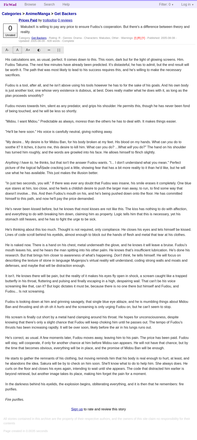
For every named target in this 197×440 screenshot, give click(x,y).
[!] (135, 37)
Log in (186, 4)
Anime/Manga (38, 14)
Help (66, 4)
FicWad (10, 4)
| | (58, 50)
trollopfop (50, 20)
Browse (30, 4)
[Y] (144, 37)
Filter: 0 (165, 4)
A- (7, 50)
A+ (28, 50)
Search (49, 4)
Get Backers (65, 14)
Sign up (77, 409)
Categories (11, 14)
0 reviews (65, 20)
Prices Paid (28, 20)
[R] (139, 37)
